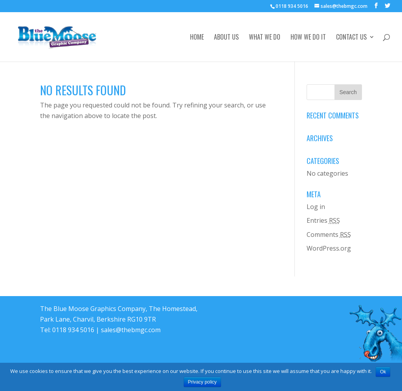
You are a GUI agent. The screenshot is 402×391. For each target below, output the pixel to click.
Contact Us (351, 38)
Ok (383, 372)
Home (197, 38)
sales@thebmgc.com (131, 330)
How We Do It (308, 38)
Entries (323, 220)
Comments (329, 234)
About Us (226, 38)
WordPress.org (329, 248)
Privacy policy (202, 382)
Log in (316, 206)
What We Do (264, 38)
